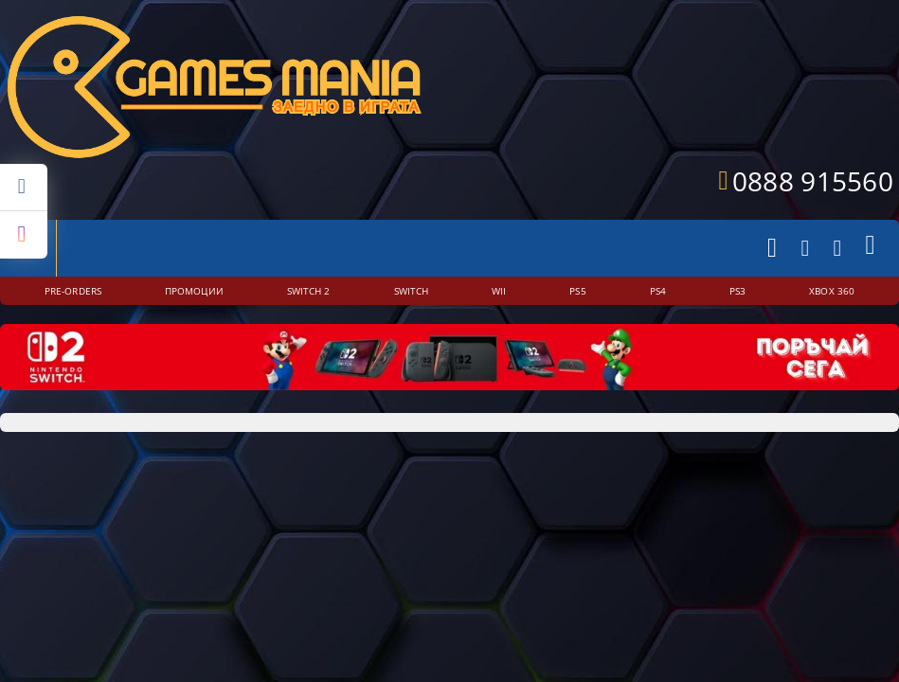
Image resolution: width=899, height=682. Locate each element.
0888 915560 (812, 181)
